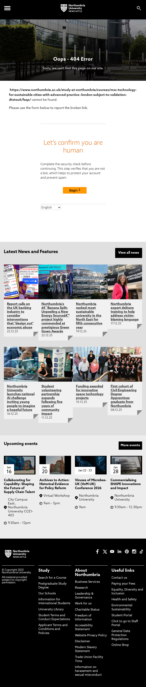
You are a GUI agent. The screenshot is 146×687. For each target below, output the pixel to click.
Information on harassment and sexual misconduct (88, 670)
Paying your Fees (123, 583)
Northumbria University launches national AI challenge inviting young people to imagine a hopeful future (21, 397)
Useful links (122, 570)
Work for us (83, 603)
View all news (128, 252)
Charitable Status (87, 609)
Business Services (87, 581)
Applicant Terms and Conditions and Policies (53, 629)
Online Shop (120, 644)
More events (130, 445)
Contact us (119, 577)
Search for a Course (52, 577)
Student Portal (121, 615)
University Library (51, 609)
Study (44, 570)
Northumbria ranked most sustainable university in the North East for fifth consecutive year (89, 315)
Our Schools (47, 593)
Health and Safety (124, 599)
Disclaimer (82, 641)
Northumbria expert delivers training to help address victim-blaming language (125, 311)
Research (81, 587)
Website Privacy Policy (91, 635)
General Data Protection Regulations (120, 635)
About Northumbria (87, 572)
